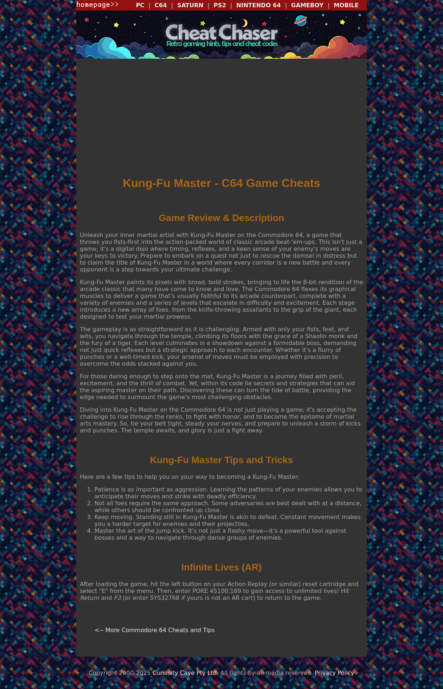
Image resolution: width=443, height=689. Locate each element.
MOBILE (346, 5)
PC (140, 5)
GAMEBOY (307, 5)
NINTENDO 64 (258, 5)
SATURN (190, 5)
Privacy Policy (334, 672)
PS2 (220, 5)
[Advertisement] (221, 118)
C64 (161, 5)
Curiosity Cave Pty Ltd (185, 672)
